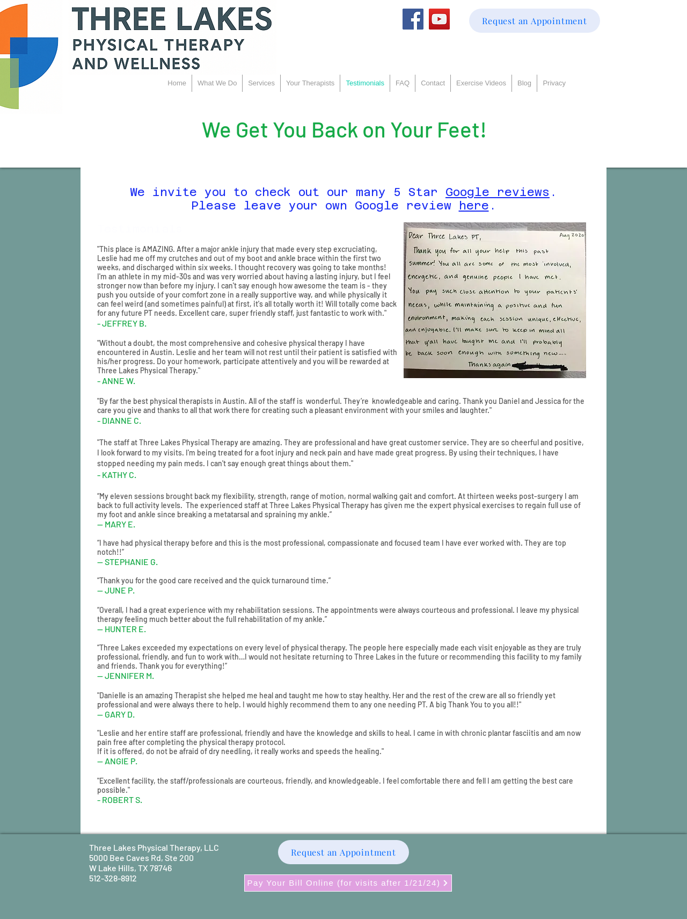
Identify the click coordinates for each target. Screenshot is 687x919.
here (474, 205)
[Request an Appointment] (534, 21)
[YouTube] (439, 19)
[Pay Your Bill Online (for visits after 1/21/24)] (348, 883)
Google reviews (497, 192)
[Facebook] (413, 19)
